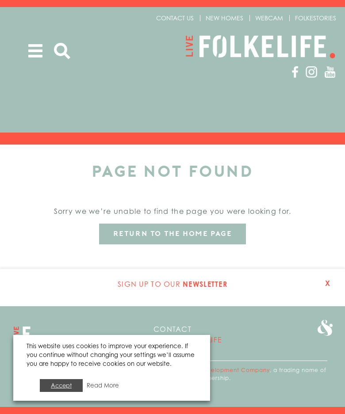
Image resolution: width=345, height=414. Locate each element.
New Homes (224, 18)
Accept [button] (61, 385)
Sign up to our (172, 284)
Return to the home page (172, 233)
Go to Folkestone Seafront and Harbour (325, 328)
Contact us (175, 18)
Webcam (269, 18)
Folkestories (315, 18)
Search (62, 51)
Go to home (24, 334)
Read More (103, 385)
